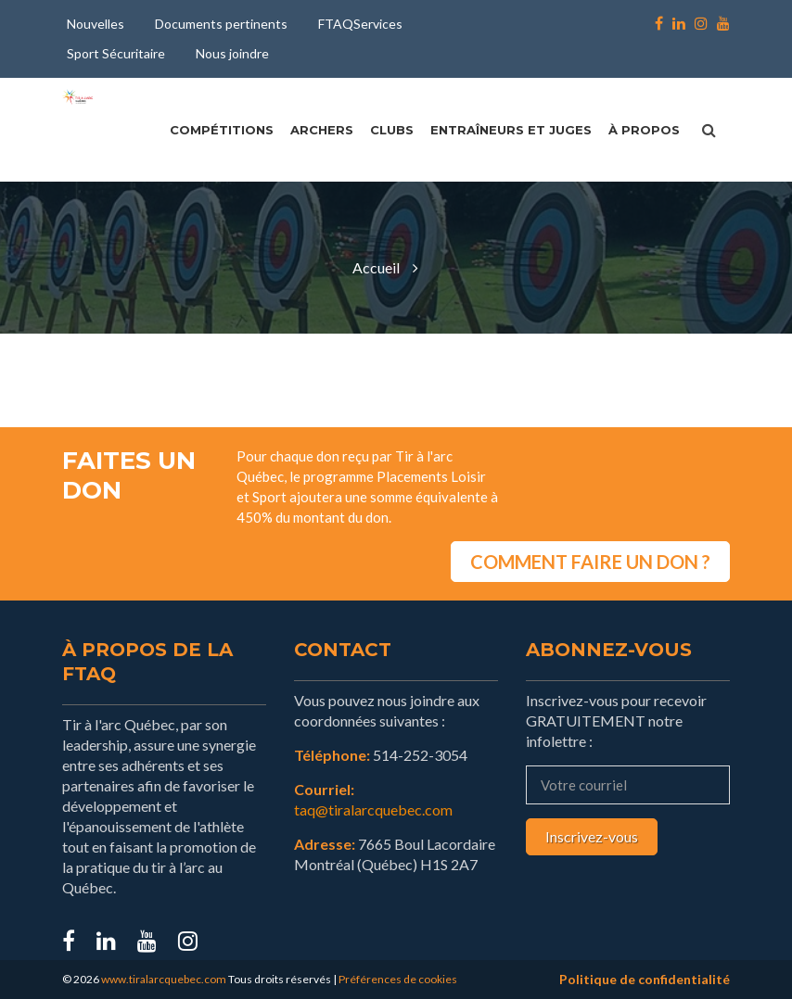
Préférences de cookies (398, 979)
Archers (321, 129)
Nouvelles (95, 24)
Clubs (392, 129)
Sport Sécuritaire (116, 53)
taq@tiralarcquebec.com (373, 809)
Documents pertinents (221, 24)
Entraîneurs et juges (511, 129)
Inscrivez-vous (591, 836)
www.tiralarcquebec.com (163, 979)
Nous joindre (232, 53)
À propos (644, 129)
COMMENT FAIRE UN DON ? (590, 561)
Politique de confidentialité (644, 979)
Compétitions (222, 129)
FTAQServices (360, 24)
